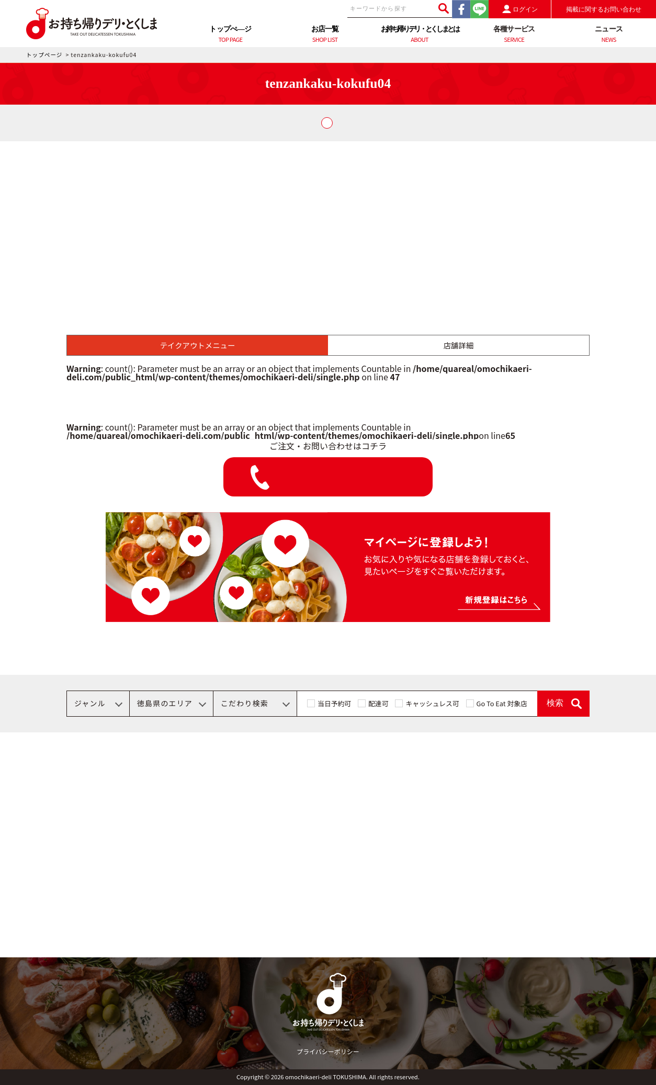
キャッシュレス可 (432, 703)
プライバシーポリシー (328, 1051)
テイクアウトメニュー (197, 345)
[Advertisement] (328, 219)
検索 (555, 702)
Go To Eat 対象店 (502, 703)
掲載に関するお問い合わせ (603, 9)
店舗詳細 (459, 345)
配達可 (378, 703)
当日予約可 (334, 703)
